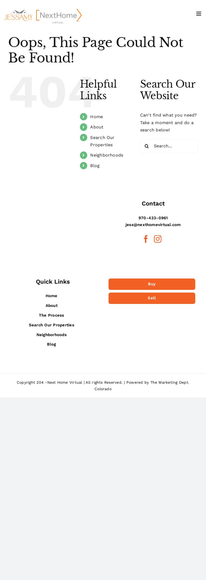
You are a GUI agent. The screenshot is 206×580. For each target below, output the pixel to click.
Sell (152, 298)
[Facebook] (146, 239)
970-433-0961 (153, 218)
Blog (95, 165)
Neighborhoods (106, 155)
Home (96, 116)
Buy (152, 283)
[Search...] (169, 146)
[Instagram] (157, 239)
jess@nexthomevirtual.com (153, 224)
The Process (51, 315)
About (96, 127)
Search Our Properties (51, 325)
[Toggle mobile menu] (199, 13)
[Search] (147, 146)
